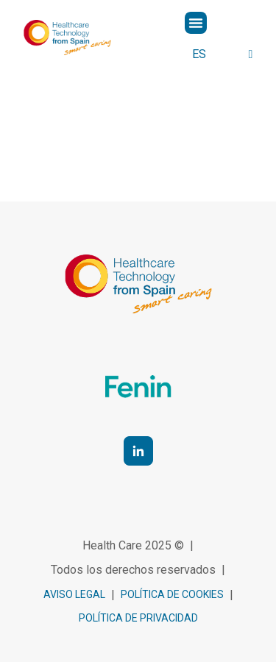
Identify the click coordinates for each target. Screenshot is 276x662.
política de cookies (172, 594)
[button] (196, 23)
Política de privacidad (138, 618)
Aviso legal (74, 594)
